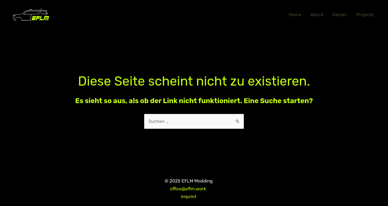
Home (295, 14)
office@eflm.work (188, 188)
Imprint (188, 196)
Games (339, 14)
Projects (365, 14)
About (316, 14)
